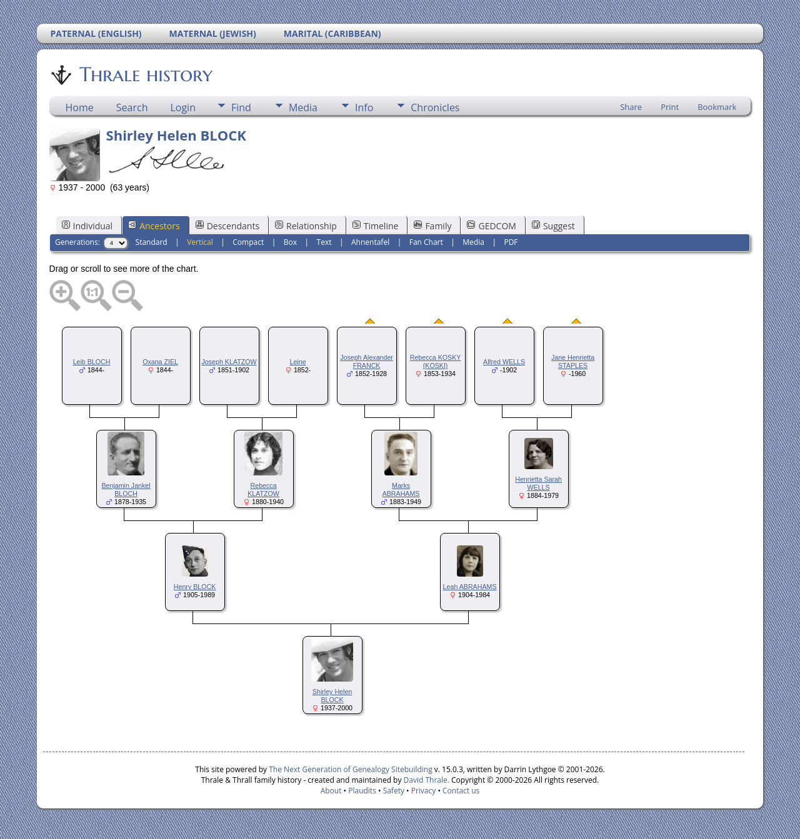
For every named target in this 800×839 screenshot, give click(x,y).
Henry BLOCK (195, 586)
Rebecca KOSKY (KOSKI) (435, 361)
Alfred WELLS (504, 361)
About (331, 790)
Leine (298, 361)
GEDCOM (491, 226)
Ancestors (153, 226)
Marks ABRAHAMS (401, 489)
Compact (248, 242)
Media (303, 107)
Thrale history (145, 74)
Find (241, 107)
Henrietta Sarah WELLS (538, 483)
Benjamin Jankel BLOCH (125, 489)
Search (132, 107)
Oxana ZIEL (160, 361)
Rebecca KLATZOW (263, 489)
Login (183, 107)
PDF (511, 242)
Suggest (553, 226)
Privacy (423, 790)
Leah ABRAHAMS (470, 586)
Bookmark (717, 106)
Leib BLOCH (92, 361)
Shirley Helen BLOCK (332, 695)
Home (80, 107)
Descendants (227, 226)
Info (364, 107)
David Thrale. (425, 780)
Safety (393, 790)
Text (324, 242)
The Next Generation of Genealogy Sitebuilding (350, 769)
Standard (152, 242)
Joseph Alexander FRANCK (366, 361)
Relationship (306, 226)
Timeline (375, 226)
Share (631, 106)
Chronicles (435, 107)
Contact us (460, 790)
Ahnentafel (370, 242)
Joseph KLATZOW (229, 361)
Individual (87, 226)
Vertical (200, 242)
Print (670, 106)
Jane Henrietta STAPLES (572, 361)
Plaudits (362, 790)
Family (432, 226)
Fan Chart (426, 242)
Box (290, 242)
